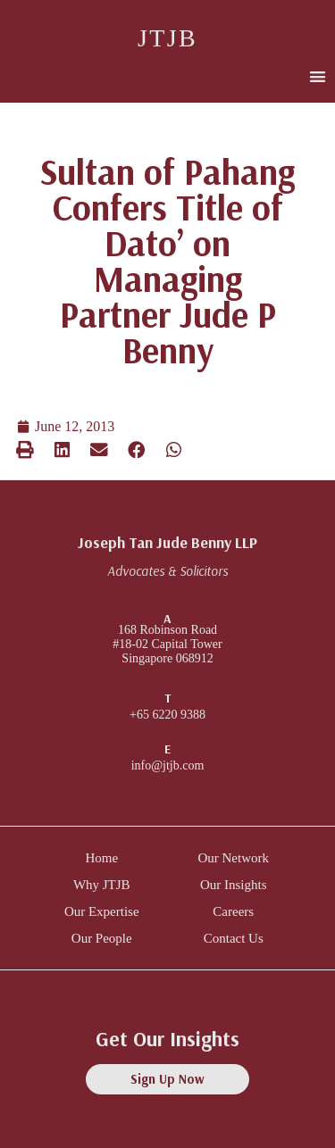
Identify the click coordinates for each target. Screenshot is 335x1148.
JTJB (167, 38)
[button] (317, 76)
